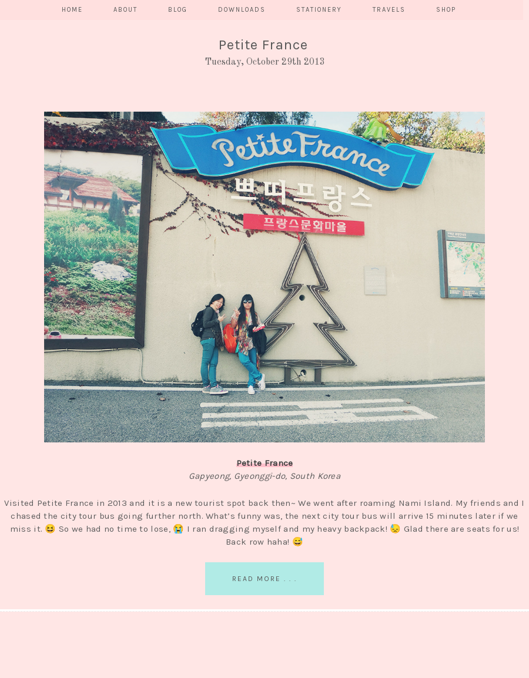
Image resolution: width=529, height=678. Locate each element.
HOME (72, 10)
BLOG (178, 10)
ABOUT (125, 10)
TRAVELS (389, 10)
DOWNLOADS (242, 10)
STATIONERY (319, 10)
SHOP (446, 10)
